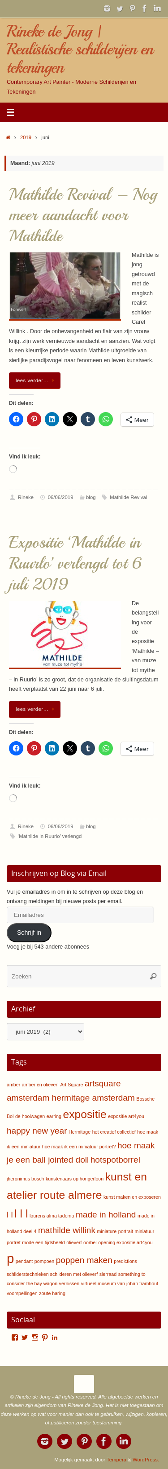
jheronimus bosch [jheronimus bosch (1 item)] (25, 1178)
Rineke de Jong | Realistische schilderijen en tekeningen (80, 49)
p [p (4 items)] (10, 1258)
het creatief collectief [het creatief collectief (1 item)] (114, 1132)
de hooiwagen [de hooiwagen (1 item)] (30, 1116)
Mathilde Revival (128, 497)
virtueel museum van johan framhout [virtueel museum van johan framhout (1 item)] (119, 1283)
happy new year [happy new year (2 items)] (37, 1130)
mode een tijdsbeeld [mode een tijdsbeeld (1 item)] (43, 1242)
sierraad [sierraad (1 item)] (108, 1274)
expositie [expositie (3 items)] (84, 1114)
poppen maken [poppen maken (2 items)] (84, 1260)
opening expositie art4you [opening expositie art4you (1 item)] (125, 1242)
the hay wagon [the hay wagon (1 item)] (41, 1283)
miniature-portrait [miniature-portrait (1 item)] (115, 1231)
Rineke (26, 497)
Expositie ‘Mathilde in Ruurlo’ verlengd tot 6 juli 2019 (75, 563)
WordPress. (146, 1459)
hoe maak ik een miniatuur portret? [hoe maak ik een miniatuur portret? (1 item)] (79, 1146)
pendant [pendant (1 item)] (24, 1261)
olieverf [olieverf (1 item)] (74, 1242)
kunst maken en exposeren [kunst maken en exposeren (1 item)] (132, 1197)
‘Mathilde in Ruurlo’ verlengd (50, 836)
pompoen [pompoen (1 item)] (44, 1261)
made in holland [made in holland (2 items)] (106, 1214)
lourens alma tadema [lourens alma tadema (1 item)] (52, 1215)
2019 (25, 137)
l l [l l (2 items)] (10, 1214)
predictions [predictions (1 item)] (125, 1261)
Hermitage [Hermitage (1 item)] (79, 1132)
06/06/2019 (60, 497)
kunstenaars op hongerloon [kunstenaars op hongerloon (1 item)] (74, 1178)
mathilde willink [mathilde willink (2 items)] (66, 1230)
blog (90, 497)
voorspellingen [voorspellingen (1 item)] (22, 1293)
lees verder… (36, 380)
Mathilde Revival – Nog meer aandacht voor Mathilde (83, 216)
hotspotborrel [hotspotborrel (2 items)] (115, 1159)
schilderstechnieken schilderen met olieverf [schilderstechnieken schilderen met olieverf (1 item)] (52, 1274)
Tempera (116, 1459)
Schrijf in (29, 932)
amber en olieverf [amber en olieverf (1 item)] (40, 1084)
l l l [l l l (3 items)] (21, 1214)
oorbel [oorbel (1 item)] (90, 1242)
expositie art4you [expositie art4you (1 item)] (126, 1116)
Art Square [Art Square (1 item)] (71, 1084)
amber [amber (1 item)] (13, 1084)
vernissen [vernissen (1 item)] (69, 1283)
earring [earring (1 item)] (54, 1116)
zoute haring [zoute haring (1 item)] (52, 1293)
